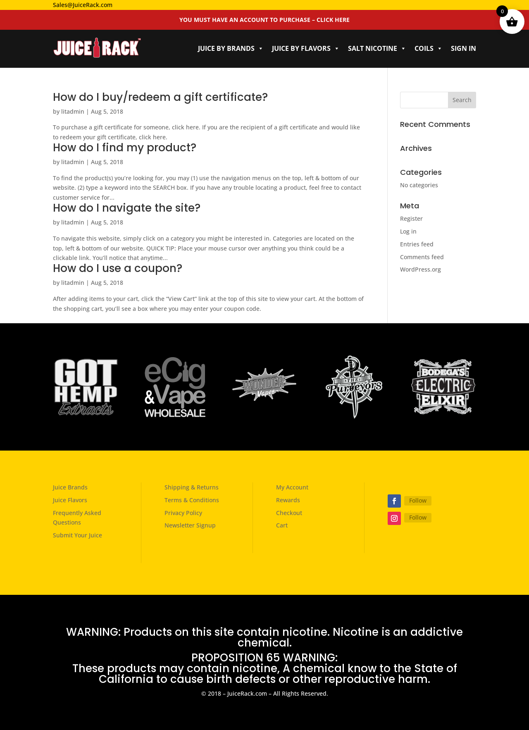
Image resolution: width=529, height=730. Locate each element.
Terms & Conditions (191, 500)
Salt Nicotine (377, 48)
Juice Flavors (70, 500)
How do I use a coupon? (117, 268)
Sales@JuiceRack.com (82, 5)
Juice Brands (70, 487)
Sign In (463, 48)
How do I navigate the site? (126, 207)
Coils (429, 48)
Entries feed (417, 244)
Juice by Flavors (306, 48)
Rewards (288, 500)
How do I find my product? (124, 147)
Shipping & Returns (191, 487)
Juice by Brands (231, 48)
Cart (282, 525)
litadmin (72, 111)
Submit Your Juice (77, 535)
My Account (292, 487)
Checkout (289, 513)
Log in (408, 231)
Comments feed (422, 257)
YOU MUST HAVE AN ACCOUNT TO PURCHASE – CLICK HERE (264, 20)
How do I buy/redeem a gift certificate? (160, 97)
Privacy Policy (183, 513)
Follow (418, 500)
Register (411, 218)
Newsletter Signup (190, 525)
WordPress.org (420, 269)
